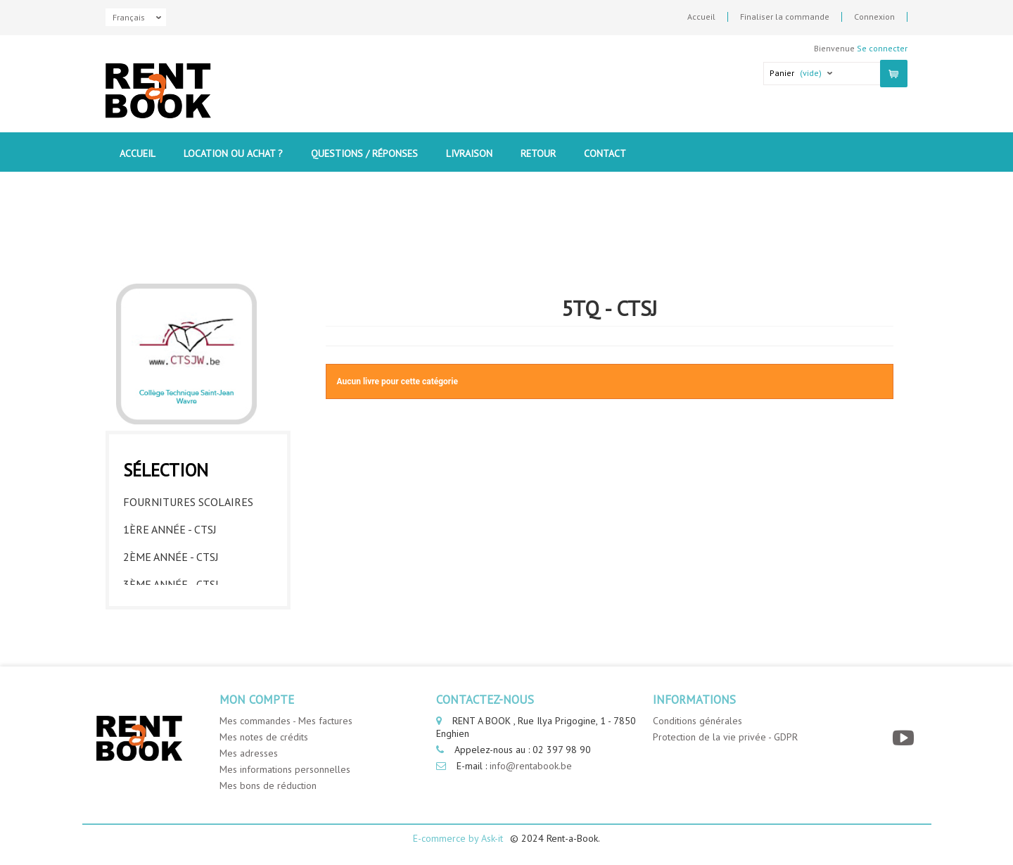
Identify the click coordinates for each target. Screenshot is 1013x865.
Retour (538, 153)
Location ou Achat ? (233, 153)
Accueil (701, 17)
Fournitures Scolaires (188, 410)
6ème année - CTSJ (171, 574)
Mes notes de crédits (263, 737)
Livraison (469, 153)
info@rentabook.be (531, 765)
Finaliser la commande (784, 17)
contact (605, 153)
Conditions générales (697, 720)
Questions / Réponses (364, 153)
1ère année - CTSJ (170, 437)
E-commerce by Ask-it (458, 838)
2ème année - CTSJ (171, 464)
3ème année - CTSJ (171, 492)
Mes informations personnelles (284, 769)
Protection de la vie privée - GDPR (725, 737)
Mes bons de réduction (268, 785)
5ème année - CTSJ (171, 547)
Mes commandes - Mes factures (285, 720)
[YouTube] (905, 738)
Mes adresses (248, 753)
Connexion (874, 17)
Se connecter (882, 48)
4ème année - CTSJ (171, 519)
